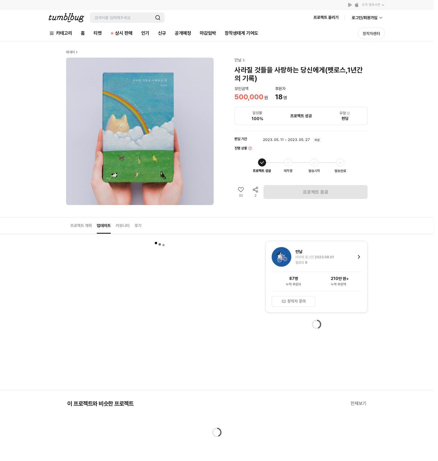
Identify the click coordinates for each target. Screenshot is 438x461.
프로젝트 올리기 (326, 17)
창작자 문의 (293, 301)
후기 (138, 225)
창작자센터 (371, 33)
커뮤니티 (123, 225)
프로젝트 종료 (315, 192)
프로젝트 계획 (81, 225)
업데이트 (104, 225)
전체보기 (358, 403)
